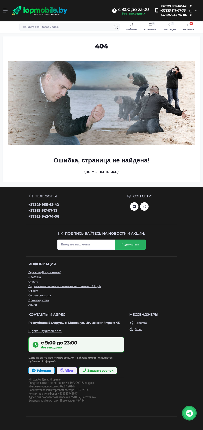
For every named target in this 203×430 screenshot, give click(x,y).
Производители (38, 300)
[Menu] (5, 10)
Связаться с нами (39, 295)
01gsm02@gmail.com (45, 331)
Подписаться (130, 244)
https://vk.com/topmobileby (134, 206)
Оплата (33, 281)
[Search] (116, 27)
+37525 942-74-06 (173, 15)
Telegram (141, 322)
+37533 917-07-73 (173, 10)
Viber (138, 329)
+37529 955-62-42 (173, 6)
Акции (32, 304)
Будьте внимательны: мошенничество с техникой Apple (64, 286)
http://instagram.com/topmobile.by (144, 206)
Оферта (33, 290)
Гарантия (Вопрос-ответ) (44, 272)
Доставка (34, 277)
